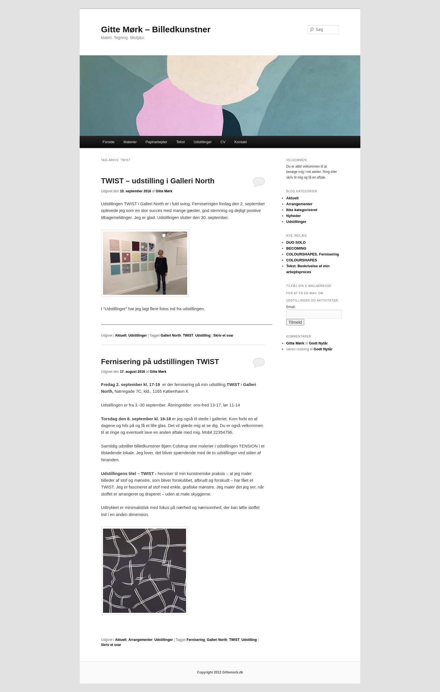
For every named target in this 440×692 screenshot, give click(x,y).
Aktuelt (121, 335)
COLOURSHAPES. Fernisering (312, 254)
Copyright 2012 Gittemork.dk (220, 672)
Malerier (130, 142)
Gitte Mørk (164, 191)
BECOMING (296, 248)
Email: (290, 307)
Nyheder (293, 216)
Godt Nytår (318, 343)
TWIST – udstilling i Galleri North (157, 181)
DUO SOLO (296, 242)
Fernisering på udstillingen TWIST (160, 361)
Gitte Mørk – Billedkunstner (155, 29)
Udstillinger (203, 142)
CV (223, 142)
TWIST (188, 335)
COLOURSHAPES (301, 260)
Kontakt (240, 142)
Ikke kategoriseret (301, 210)
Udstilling (203, 335)
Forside (108, 142)
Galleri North (171, 335)
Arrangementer (140, 640)
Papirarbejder (157, 142)
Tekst (180, 142)
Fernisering (196, 640)
